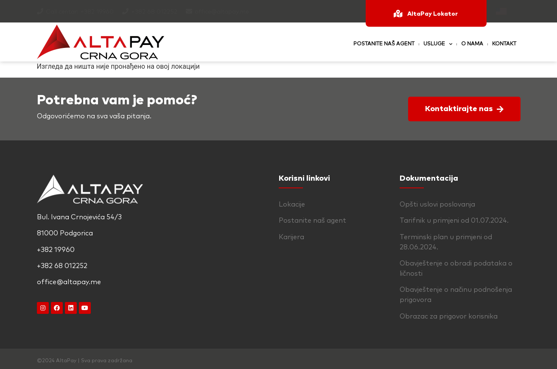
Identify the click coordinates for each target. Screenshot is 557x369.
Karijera (291, 237)
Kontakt (504, 44)
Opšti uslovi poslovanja (437, 204)
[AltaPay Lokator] (398, 13)
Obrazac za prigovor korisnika (449, 316)
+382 (139, 12)
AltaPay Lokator (432, 14)
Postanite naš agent (383, 44)
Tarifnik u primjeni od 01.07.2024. (454, 220)
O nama (472, 44)
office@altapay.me (222, 12)
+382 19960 (97, 12)
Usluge (437, 44)
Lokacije (292, 204)
